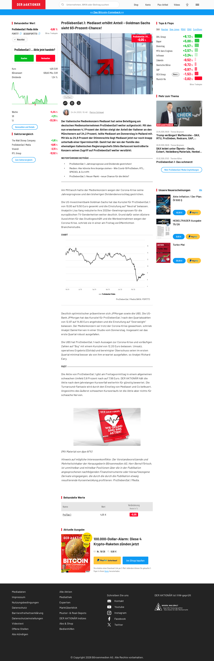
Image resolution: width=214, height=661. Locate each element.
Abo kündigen (20, 634)
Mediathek (65, 597)
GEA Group (161, 74)
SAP (158, 69)
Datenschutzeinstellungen (27, 618)
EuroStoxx (197, 29)
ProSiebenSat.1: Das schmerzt (174, 162)
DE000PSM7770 (31, 33)
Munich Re (161, 79)
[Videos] (177, 4)
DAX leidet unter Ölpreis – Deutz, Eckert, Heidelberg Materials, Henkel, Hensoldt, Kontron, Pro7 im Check (178, 150)
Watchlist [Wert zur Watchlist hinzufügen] (21, 39)
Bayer (158, 41)
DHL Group (161, 36)
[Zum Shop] (136, 4)
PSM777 (16, 33)
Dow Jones (174, 29)
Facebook (116, 618)
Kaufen (24, 58)
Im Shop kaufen (135, 560)
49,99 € (179, 212)
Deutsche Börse (163, 65)
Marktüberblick (68, 607)
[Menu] (197, 4)
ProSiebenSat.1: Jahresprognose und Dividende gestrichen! (100, 163)
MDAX (183, 29)
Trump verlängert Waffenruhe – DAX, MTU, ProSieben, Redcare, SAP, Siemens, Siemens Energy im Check (178, 137)
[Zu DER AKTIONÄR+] (163, 4)
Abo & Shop (66, 623)
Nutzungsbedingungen (25, 602)
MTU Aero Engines (164, 50)
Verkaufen (45, 58)
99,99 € (179, 260)
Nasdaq (164, 29)
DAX (158, 29)
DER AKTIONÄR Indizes (72, 618)
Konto (107, 571)
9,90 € (178, 236)
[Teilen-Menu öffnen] (65, 103)
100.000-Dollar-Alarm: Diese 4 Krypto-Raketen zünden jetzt (118, 541)
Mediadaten (19, 591)
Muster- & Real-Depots (72, 613)
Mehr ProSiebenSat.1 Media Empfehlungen (181, 169)
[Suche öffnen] (62, 4)
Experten (64, 602)
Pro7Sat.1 (68, 97)
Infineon (160, 55)
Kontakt (115, 600)
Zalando (159, 60)
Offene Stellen (20, 628)
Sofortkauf (107, 560)
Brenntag (160, 46)
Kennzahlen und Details (24, 126)
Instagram (116, 612)
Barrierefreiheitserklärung (27, 613)
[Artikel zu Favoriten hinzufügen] (79, 103)
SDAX (189, 29)
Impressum (18, 597)
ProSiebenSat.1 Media (133, 299)
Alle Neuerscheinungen (197, 190)
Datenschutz (19, 607)
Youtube (115, 606)
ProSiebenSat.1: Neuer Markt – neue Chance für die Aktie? (99, 176)
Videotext (18, 623)
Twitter (115, 624)
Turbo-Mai (179, 244)
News (175, 74)
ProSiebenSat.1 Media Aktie (25, 29)
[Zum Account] (148, 4)
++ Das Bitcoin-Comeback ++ (107, 12)
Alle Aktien (65, 591)
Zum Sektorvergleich (23, 159)
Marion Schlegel (97, 112)
